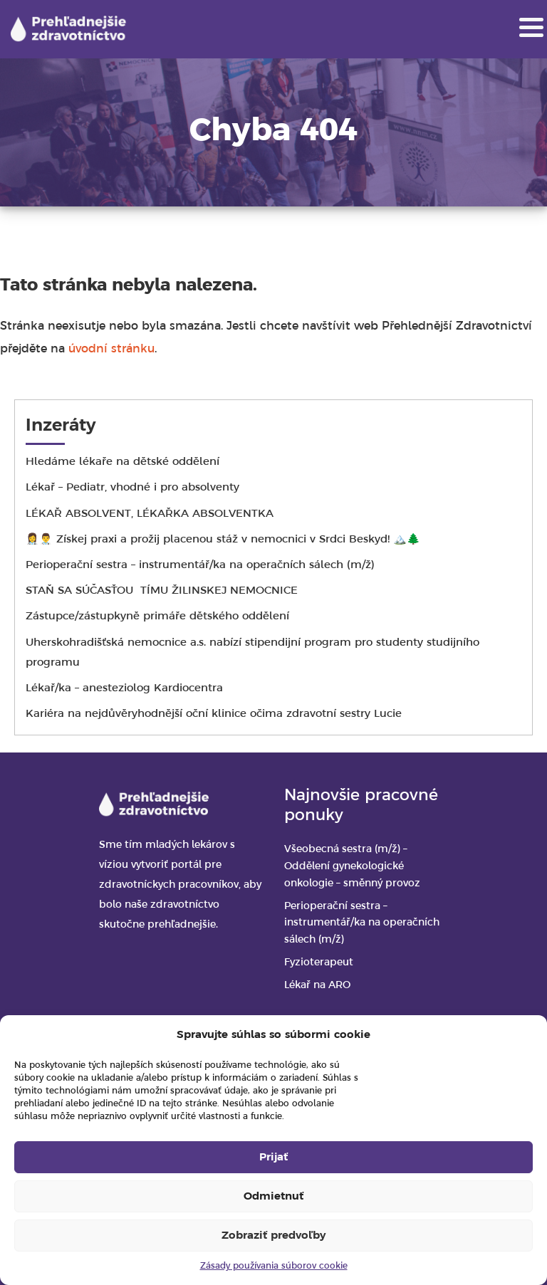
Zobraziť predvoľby (273, 1236)
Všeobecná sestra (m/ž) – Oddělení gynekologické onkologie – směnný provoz (352, 866)
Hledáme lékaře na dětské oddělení (122, 462)
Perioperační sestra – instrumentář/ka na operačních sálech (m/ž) (200, 565)
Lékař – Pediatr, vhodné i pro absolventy (132, 488)
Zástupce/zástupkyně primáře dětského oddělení (180, 616)
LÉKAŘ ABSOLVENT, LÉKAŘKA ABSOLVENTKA (150, 514)
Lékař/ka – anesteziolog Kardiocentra (126, 688)
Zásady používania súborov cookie (274, 1266)
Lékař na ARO (317, 985)
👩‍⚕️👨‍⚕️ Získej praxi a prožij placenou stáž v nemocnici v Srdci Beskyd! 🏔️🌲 (223, 540)
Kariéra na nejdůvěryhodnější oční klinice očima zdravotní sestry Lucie (214, 714)
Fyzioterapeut (318, 962)
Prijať (273, 1158)
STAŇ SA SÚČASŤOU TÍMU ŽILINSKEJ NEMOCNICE (163, 591)
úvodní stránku (111, 349)
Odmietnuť (273, 1197)
